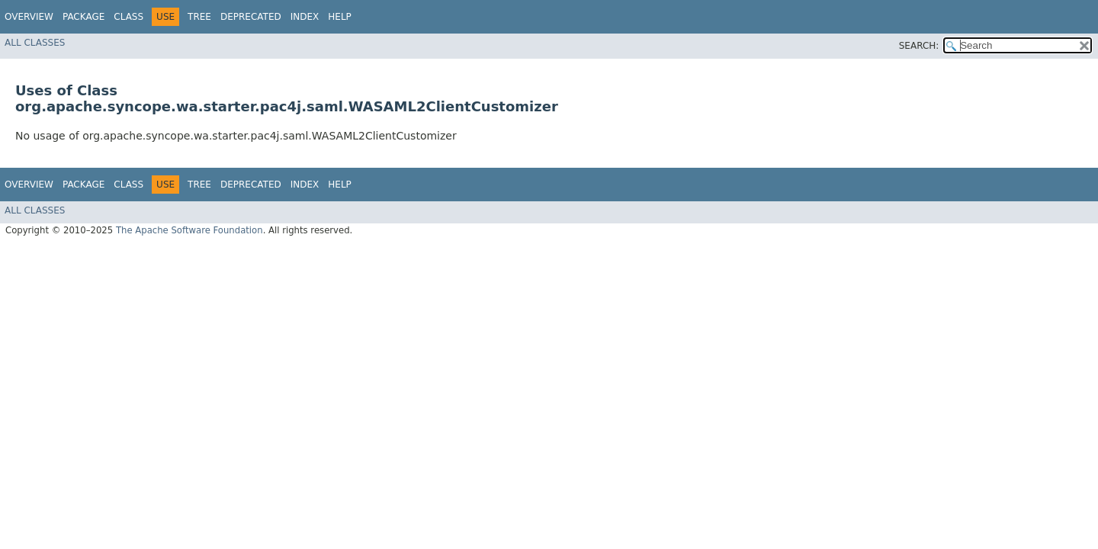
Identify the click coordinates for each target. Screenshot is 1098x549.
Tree (199, 16)
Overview (29, 16)
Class (128, 16)
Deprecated (250, 16)
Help (340, 16)
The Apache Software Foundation (189, 230)
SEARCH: (919, 45)
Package (83, 16)
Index (305, 16)
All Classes (35, 42)
